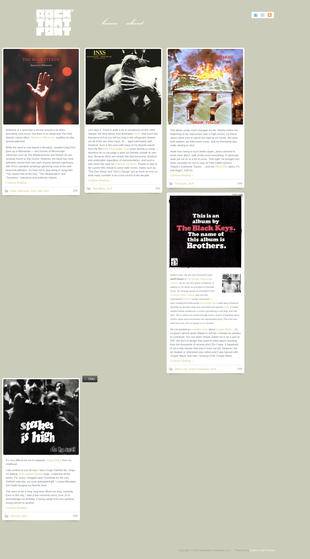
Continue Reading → (18, 182)
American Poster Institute (183, 295)
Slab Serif (43, 190)
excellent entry (200, 329)
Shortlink (76, 191)
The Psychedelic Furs (117, 148)
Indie (13, 190)
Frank (227, 307)
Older (90, 378)
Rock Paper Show (209, 303)
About (136, 23)
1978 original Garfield (30, 473)
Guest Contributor (199, 369)
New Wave (99, 188)
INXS (138, 133)
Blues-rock (182, 369)
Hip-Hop (15, 515)
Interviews (23, 190)
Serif (33, 190)
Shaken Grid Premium (261, 549)
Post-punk (182, 183)
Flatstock (188, 299)
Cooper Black (224, 329)
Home (110, 23)
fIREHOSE (222, 166)
